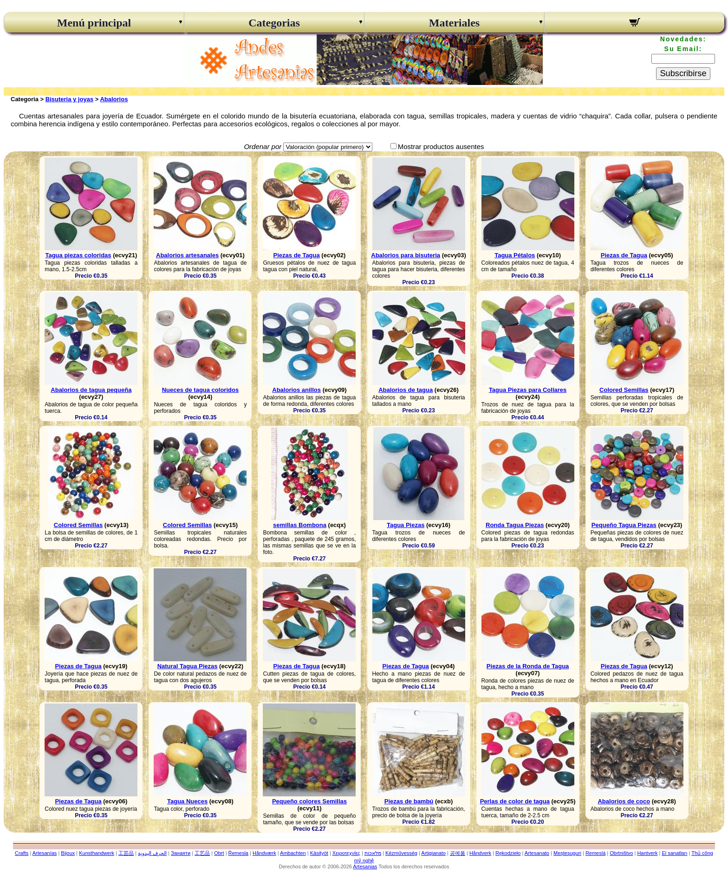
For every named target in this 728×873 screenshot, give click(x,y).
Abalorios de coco (624, 801)
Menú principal (94, 23)
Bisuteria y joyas (69, 99)
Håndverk (480, 853)
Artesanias (365, 866)
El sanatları (674, 853)
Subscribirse (683, 73)
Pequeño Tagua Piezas (624, 524)
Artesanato (537, 853)
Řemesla (238, 853)
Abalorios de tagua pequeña (91, 389)
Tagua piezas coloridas (78, 255)
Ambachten (293, 853)
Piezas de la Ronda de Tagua (528, 666)
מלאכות (372, 853)
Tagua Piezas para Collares (527, 389)
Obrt (219, 853)
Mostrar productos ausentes (441, 146)
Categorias (274, 23)
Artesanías (44, 853)
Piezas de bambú (408, 801)
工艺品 (202, 853)
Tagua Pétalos (514, 255)
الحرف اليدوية (152, 853)
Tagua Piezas (405, 524)
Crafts (21, 853)
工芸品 (126, 853)
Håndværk (264, 853)
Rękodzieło (507, 853)
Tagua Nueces (187, 801)
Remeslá (595, 853)
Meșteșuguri (567, 853)
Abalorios (114, 99)
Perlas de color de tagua (515, 801)
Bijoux (68, 853)
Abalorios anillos (296, 389)
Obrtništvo (621, 853)
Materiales (454, 23)
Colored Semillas (623, 389)
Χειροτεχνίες (346, 853)
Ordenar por (262, 146)
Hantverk (647, 853)
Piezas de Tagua (296, 255)
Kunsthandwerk (96, 853)
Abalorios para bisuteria (405, 255)
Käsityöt (319, 853)
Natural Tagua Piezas (187, 666)
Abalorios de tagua (405, 389)
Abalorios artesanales (187, 255)
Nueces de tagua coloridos (200, 389)
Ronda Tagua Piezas (515, 524)
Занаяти (180, 853)
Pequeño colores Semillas (309, 801)
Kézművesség (401, 853)
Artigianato (433, 853)
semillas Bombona (299, 524)
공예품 (457, 853)
